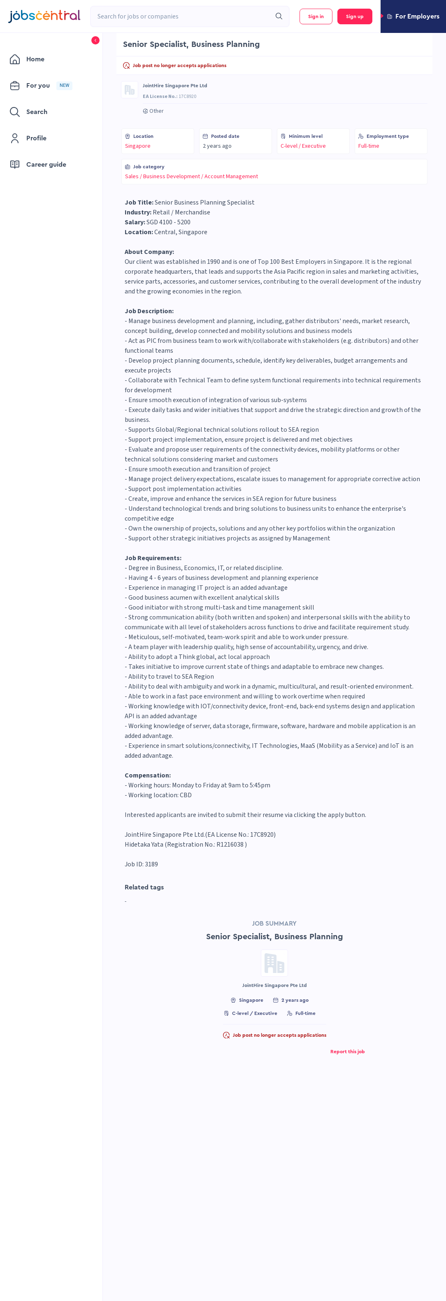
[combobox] (181, 16)
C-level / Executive (303, 146)
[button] (413, 16)
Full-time (368, 146)
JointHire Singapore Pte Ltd (175, 85)
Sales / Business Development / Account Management (191, 176)
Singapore (138, 146)
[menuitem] (47, 59)
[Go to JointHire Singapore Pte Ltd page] (129, 89)
